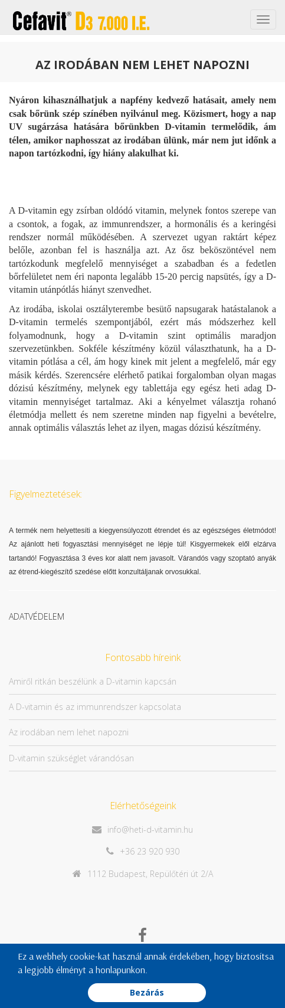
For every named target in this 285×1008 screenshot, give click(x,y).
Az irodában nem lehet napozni (69, 732)
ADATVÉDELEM (36, 616)
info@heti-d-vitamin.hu (150, 829)
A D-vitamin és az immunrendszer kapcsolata (95, 706)
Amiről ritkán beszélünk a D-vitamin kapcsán (92, 681)
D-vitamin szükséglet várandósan (71, 758)
